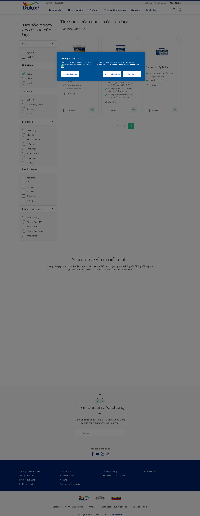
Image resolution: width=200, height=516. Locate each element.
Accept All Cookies (112, 74)
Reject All (132, 74)
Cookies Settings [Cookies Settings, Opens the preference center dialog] (70, 74)
